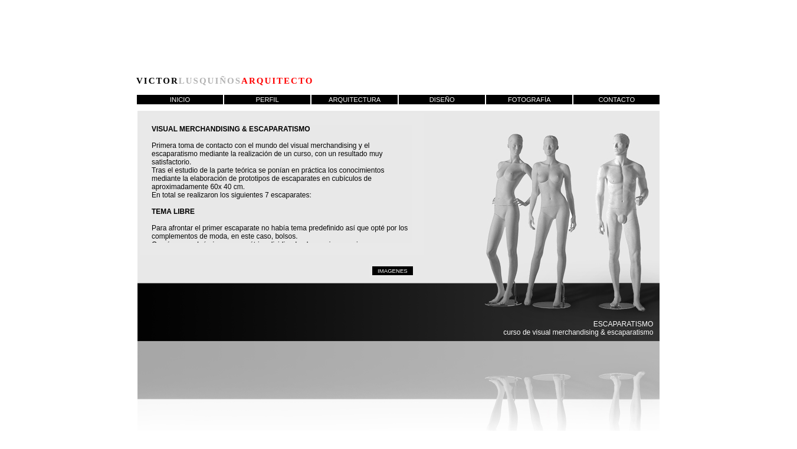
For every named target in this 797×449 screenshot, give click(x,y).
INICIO (180, 99)
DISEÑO (442, 99)
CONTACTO (616, 99)
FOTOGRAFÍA (529, 99)
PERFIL (267, 99)
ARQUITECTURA (355, 99)
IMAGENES (393, 271)
